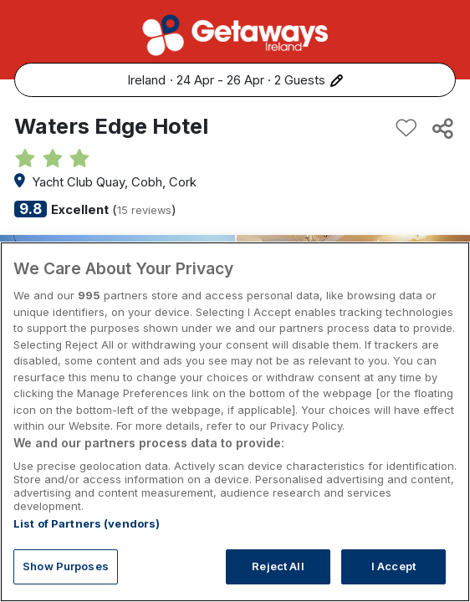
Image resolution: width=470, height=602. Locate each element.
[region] (235, 422)
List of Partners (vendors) (86, 523)
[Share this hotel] (441, 128)
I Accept (393, 566)
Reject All (278, 566)
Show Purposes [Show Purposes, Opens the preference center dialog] (66, 566)
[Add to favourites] (406, 128)
